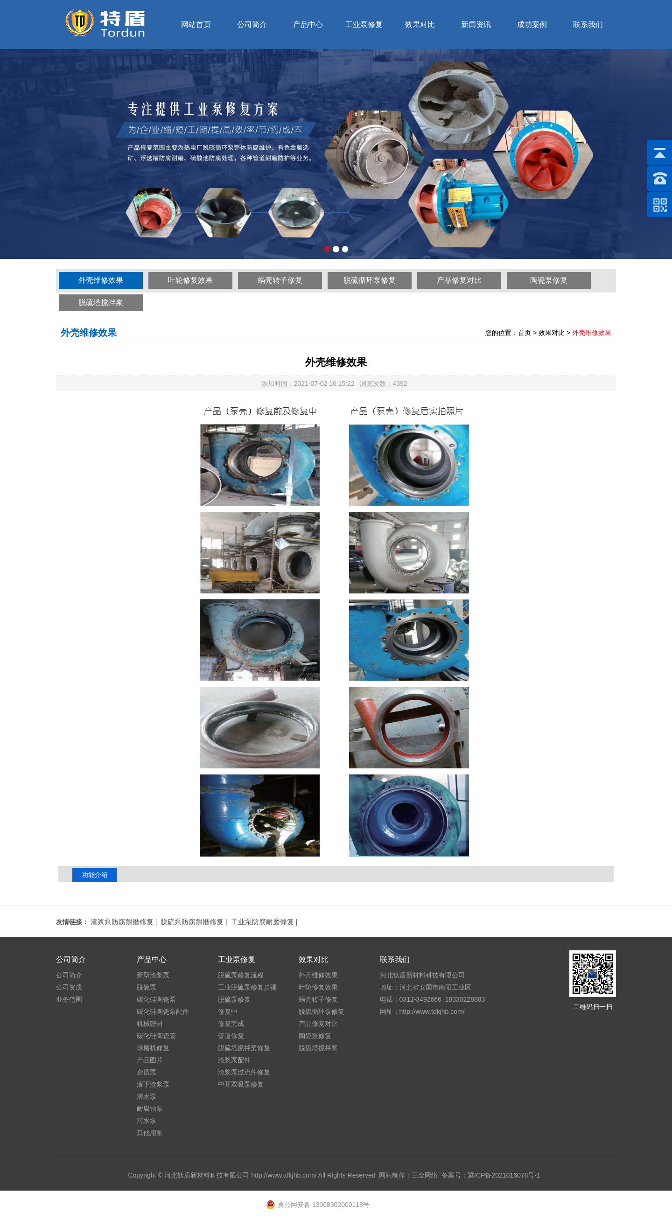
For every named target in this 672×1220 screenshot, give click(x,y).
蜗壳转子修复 (280, 280)
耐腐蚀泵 (150, 1108)
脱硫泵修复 (234, 999)
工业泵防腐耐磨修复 (262, 922)
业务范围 (69, 999)
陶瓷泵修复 (548, 280)
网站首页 (196, 24)
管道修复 (231, 1035)
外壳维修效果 (100, 280)
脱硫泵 (146, 987)
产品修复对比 (459, 280)
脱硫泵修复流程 (241, 975)
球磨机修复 (153, 1048)
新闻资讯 (476, 24)
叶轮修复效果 (190, 280)
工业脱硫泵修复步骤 (247, 987)
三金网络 (425, 1175)
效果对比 (420, 24)
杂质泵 (146, 1072)
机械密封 (150, 1023)
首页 (524, 332)
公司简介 (252, 24)
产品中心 (308, 24)
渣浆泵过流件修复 (244, 1072)
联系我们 (588, 24)
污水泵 (146, 1120)
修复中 (228, 1011)
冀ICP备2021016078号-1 (504, 1175)
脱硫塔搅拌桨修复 (244, 1048)
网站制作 (392, 1175)
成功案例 (532, 24)
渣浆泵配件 (234, 1060)
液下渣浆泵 (153, 1084)
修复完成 (231, 1023)
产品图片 (150, 1060)
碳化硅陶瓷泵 (156, 999)
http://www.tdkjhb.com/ (283, 1175)
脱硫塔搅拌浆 (100, 303)
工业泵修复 (364, 24)
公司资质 (69, 987)
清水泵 (146, 1096)
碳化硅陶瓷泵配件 (163, 1011)
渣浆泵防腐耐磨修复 (122, 922)
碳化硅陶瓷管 (156, 1035)
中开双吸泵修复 (241, 1084)
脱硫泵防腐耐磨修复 (192, 922)
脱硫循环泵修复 (369, 280)
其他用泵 (150, 1132)
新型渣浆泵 (153, 975)
